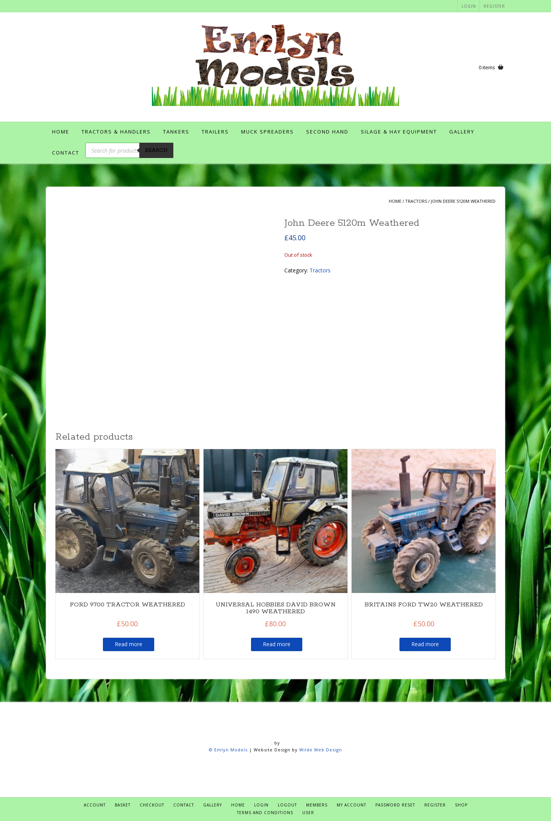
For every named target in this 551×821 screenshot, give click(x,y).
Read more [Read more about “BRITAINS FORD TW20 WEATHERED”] (425, 644)
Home (60, 131)
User (308, 812)
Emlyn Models (231, 750)
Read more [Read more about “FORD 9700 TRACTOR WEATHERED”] (128, 644)
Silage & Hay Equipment (399, 131)
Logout (287, 805)
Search (156, 150)
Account (95, 805)
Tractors (416, 201)
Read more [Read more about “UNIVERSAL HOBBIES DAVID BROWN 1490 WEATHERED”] (276, 644)
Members (317, 805)
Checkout (152, 805)
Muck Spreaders (267, 131)
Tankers (176, 131)
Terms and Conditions (265, 812)
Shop (461, 805)
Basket (122, 805)
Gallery (461, 131)
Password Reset (395, 805)
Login (468, 6)
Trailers (215, 131)
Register (494, 6)
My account (351, 805)
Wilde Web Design (320, 750)
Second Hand (327, 131)
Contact (65, 152)
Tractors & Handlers (116, 131)
